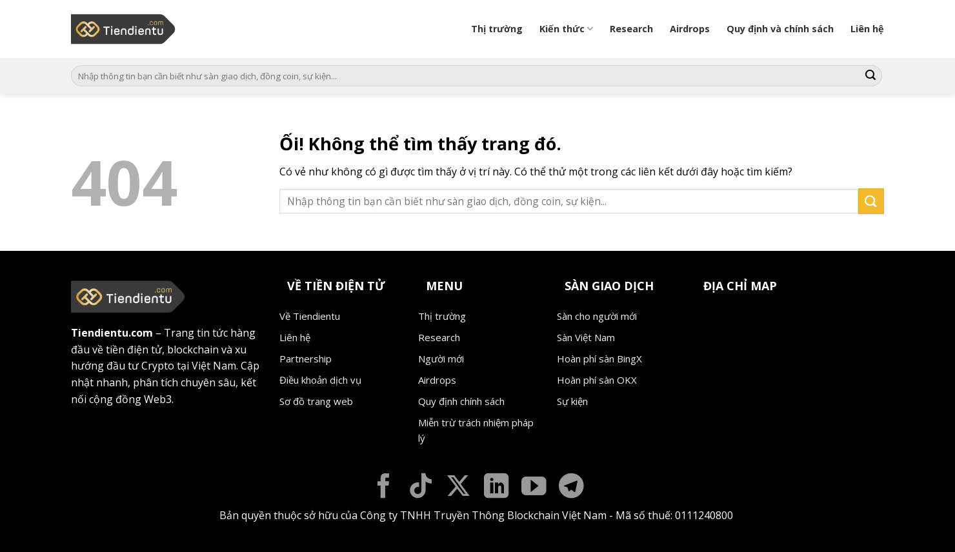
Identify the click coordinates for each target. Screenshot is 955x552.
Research (631, 29)
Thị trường (497, 29)
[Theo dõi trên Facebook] (383, 488)
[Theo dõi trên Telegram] (571, 488)
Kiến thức (566, 29)
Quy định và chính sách (780, 29)
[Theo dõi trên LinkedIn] (496, 488)
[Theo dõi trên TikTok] (421, 488)
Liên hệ (867, 29)
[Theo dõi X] (458, 488)
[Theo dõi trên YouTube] (534, 488)
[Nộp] (870, 76)
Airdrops (690, 29)
